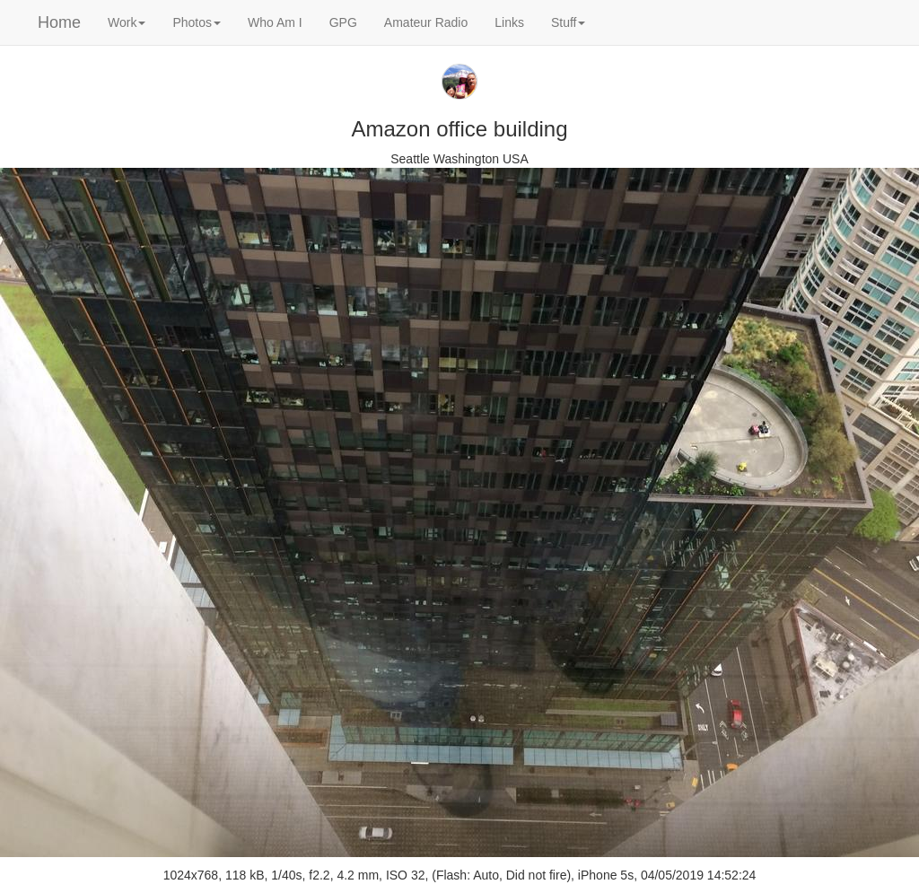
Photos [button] (196, 22)
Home (59, 22)
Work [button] (126, 22)
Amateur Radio (426, 22)
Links (509, 22)
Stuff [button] (568, 22)
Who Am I (275, 22)
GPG (343, 22)
